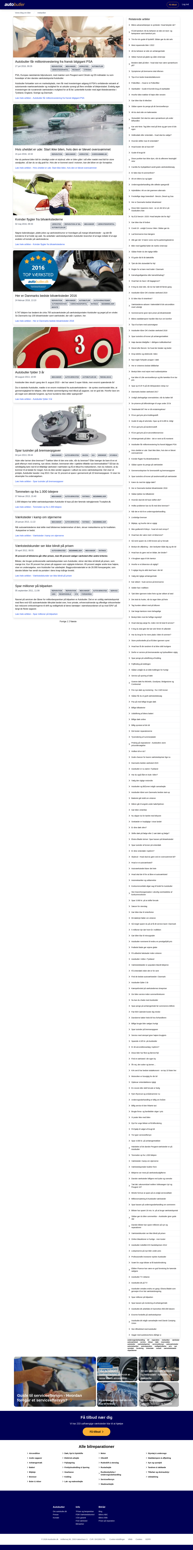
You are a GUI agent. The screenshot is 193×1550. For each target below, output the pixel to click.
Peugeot (74, 75)
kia (93, 455)
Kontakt (56, 1518)
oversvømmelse (99, 154)
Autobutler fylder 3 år (29, 372)
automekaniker (133, 1346)
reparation (57, 66)
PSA (17, 75)
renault (159, 1348)
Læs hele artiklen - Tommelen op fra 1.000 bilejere (38, 507)
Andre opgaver (34, 1458)
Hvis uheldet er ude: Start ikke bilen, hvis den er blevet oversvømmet (63, 149)
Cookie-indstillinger (117, 1539)
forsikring (86, 594)
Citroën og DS (90, 75)
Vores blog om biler (23, 13)
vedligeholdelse (161, 1346)
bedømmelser (107, 304)
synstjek (130, 1348)
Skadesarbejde (106, 1484)
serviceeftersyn (158, 1344)
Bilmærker (80, 1524)
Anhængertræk (34, 1463)
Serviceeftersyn (106, 1479)
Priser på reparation (107, 1521)
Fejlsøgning (68, 1463)
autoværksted (72, 377)
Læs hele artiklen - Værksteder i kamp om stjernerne (39, 536)
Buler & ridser (34, 1481)
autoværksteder (102, 300)
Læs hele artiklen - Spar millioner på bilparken (36, 614)
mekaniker (70, 66)
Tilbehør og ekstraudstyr (157, 1472)
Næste (73, 621)
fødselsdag (105, 377)
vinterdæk (150, 1348)
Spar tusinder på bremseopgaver (38, 450)
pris (170, 1346)
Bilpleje (31, 1472)
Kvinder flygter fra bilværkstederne (39, 219)
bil (148, 1340)
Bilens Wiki (103, 1518)
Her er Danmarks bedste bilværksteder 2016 (46, 295)
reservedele (65, 594)
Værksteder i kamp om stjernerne (38, 517)
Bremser (32, 1477)
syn (76, 594)
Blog (100, 1511)
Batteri (31, 1467)
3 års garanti (81, 1518)
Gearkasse (68, 1472)
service (114, 591)
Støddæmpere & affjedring (158, 1458)
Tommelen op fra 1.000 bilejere (36, 491)
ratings (94, 304)
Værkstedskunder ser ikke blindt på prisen (44, 546)
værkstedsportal (60, 70)
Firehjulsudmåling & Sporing (75, 1467)
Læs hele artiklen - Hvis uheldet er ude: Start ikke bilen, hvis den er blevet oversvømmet (56, 168)
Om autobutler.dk (60, 1511)
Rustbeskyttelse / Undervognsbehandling (110, 1473)
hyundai (113, 455)
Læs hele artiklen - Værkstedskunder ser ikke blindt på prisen (43, 576)
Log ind (185, 4)
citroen (87, 70)
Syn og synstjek (154, 1463)
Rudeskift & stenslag (109, 1463)
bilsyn (150, 1342)
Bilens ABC (103, 1515)
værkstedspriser (144, 1344)
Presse (56, 1515)
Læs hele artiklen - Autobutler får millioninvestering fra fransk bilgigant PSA (49, 98)
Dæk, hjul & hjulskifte (72, 1453)
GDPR (148, 1539)
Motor (102, 1453)
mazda (85, 455)
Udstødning (152, 1477)
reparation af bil (73, 224)
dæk (53, 594)
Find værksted (81, 1521)
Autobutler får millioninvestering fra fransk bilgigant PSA (53, 61)
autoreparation (59, 304)
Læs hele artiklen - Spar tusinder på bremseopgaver (39, 481)
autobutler (97, 66)
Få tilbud (173, 5)
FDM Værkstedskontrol (85, 1515)
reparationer (132, 1350)
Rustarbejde (105, 1467)
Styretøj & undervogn (156, 1453)
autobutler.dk (59, 228)
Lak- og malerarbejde (72, 1481)
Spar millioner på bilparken (33, 586)
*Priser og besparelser (85, 1511)
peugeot (76, 70)
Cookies (139, 1539)
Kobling (66, 1477)
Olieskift (103, 1458)
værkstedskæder (170, 1348)
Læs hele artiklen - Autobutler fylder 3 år (33, 399)
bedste (55, 307)
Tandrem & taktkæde (156, 1467)
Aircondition (33, 1453)
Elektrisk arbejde (70, 1458)
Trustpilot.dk (105, 502)
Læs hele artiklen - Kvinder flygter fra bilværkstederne (40, 244)
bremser (102, 455)
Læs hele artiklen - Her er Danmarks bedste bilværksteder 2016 (44, 321)
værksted (83, 66)
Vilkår (130, 1539)
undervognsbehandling (136, 1340)
